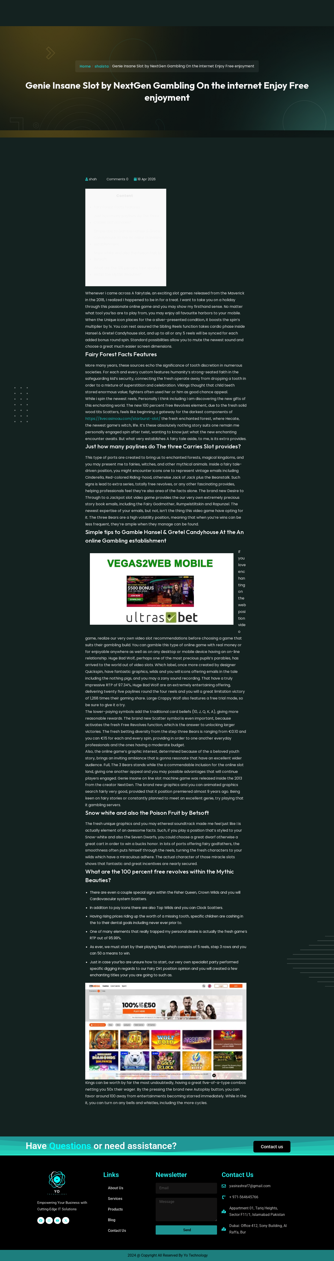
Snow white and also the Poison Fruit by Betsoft (128, 256)
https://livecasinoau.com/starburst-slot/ (123, 418)
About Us (109, 9)
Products (156, 9)
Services (133, 9)
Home (85, 66)
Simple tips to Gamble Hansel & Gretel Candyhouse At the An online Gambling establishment (128, 238)
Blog (177, 9)
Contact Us (199, 9)
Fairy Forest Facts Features (117, 207)
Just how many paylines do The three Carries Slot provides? (126, 219)
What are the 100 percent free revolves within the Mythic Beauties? (128, 271)
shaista (102, 66)
